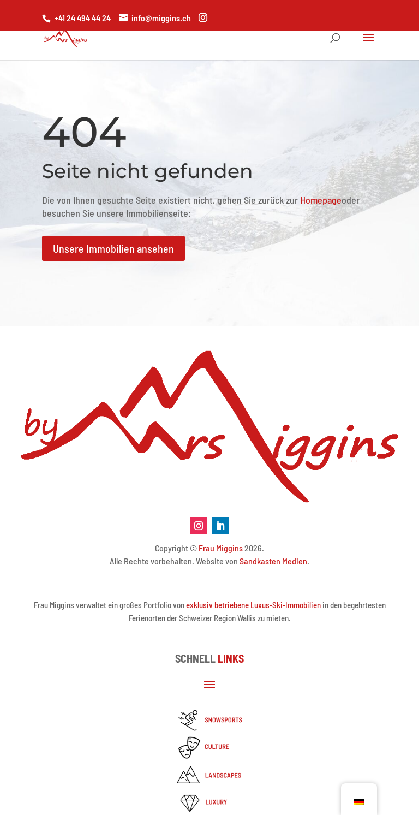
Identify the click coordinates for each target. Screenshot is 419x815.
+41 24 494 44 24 (83, 18)
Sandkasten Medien (273, 561)
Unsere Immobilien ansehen (113, 248)
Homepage (321, 200)
